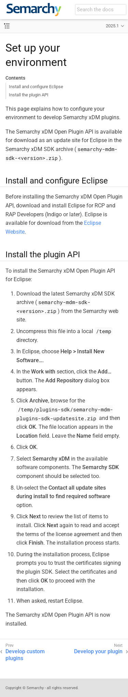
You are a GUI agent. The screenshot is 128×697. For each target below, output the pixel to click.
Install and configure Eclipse (36, 86)
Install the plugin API (28, 94)
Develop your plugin (98, 651)
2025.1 (112, 25)
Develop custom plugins (25, 655)
